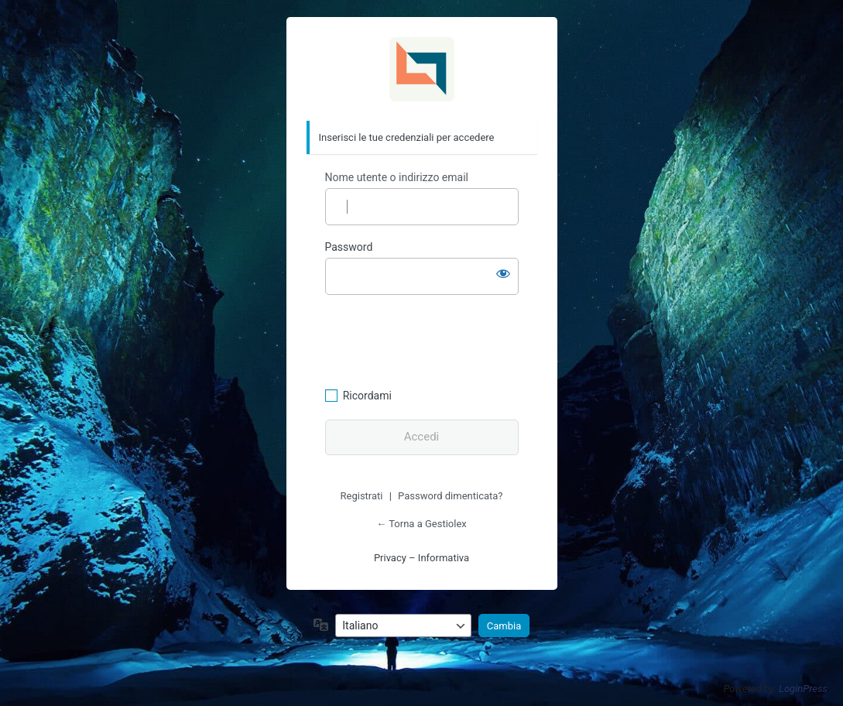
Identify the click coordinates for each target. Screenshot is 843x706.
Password (349, 247)
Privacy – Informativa (421, 558)
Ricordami (367, 395)
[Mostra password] (503, 273)
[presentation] (431, 339)
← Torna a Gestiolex (421, 524)
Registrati (362, 496)
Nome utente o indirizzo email (396, 177)
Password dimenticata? (450, 496)
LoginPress (803, 688)
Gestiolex (421, 69)
